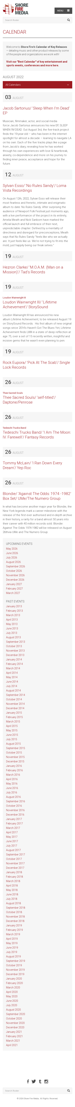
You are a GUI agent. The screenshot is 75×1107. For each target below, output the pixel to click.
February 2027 (14, 588)
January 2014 (14, 659)
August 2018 (13, 903)
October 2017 (14, 858)
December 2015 (15, 761)
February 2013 (14, 610)
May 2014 (12, 677)
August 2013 (13, 637)
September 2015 (15, 748)
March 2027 (13, 593)
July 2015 (11, 739)
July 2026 (11, 557)
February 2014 (14, 663)
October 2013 (14, 646)
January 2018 (14, 872)
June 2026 (12, 553)
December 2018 (15, 921)
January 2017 (14, 819)
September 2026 (15, 566)
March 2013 (13, 615)
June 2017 (12, 841)
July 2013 (11, 632)
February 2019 (14, 929)
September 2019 (15, 960)
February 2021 (14, 1036)
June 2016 (12, 788)
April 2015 (12, 726)
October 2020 (14, 1018)
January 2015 (14, 712)
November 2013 (15, 650)
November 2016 (15, 810)
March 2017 (13, 827)
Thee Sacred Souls (13, 393)
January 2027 (14, 584)
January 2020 (14, 978)
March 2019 (13, 934)
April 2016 (12, 779)
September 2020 (15, 1014)
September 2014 (15, 694)
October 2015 (14, 752)
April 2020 (12, 991)
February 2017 (14, 823)
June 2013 (12, 628)
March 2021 (13, 1040)
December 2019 (15, 974)
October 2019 (14, 965)
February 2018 (14, 876)
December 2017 (15, 867)
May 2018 (12, 890)
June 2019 (12, 947)
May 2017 (12, 836)
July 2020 (11, 1005)
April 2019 (12, 938)
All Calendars (13, 84)
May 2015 (12, 730)
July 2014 (11, 686)
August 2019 (13, 956)
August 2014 (13, 690)
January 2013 (14, 606)
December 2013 (15, 655)
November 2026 (15, 575)
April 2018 (12, 885)
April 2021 (12, 1045)
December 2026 (15, 579)
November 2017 (15, 863)
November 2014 (15, 703)
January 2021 (14, 1031)
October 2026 (14, 570)
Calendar (14, 32)
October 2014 (14, 699)
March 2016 (13, 774)
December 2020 (15, 1027)
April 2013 (12, 619)
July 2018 (11, 898)
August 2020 (13, 1009)
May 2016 (12, 783)
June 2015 (12, 734)
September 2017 (15, 854)
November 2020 (15, 1022)
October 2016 (14, 805)
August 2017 (13, 850)
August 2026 (13, 562)
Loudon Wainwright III (14, 297)
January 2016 (14, 765)
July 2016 (11, 792)
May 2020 (12, 996)
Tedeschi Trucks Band (14, 427)
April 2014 (12, 672)
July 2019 (11, 952)
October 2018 (14, 912)
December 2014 (15, 708)
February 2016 (14, 770)
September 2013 (15, 641)
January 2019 (14, 925)
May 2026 (12, 548)
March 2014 (13, 668)
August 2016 (13, 796)
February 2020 (14, 983)
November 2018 (15, 916)
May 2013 (12, 624)
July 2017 (11, 845)
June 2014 (12, 681)
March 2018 (13, 881)
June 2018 (12, 894)
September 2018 (15, 907)
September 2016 (15, 801)
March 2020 (13, 987)
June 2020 (12, 1000)
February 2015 (14, 717)
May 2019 (12, 943)
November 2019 (15, 969)
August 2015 (13, 743)
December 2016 (15, 814)
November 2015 (15, 757)
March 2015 (13, 721)
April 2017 (12, 832)
